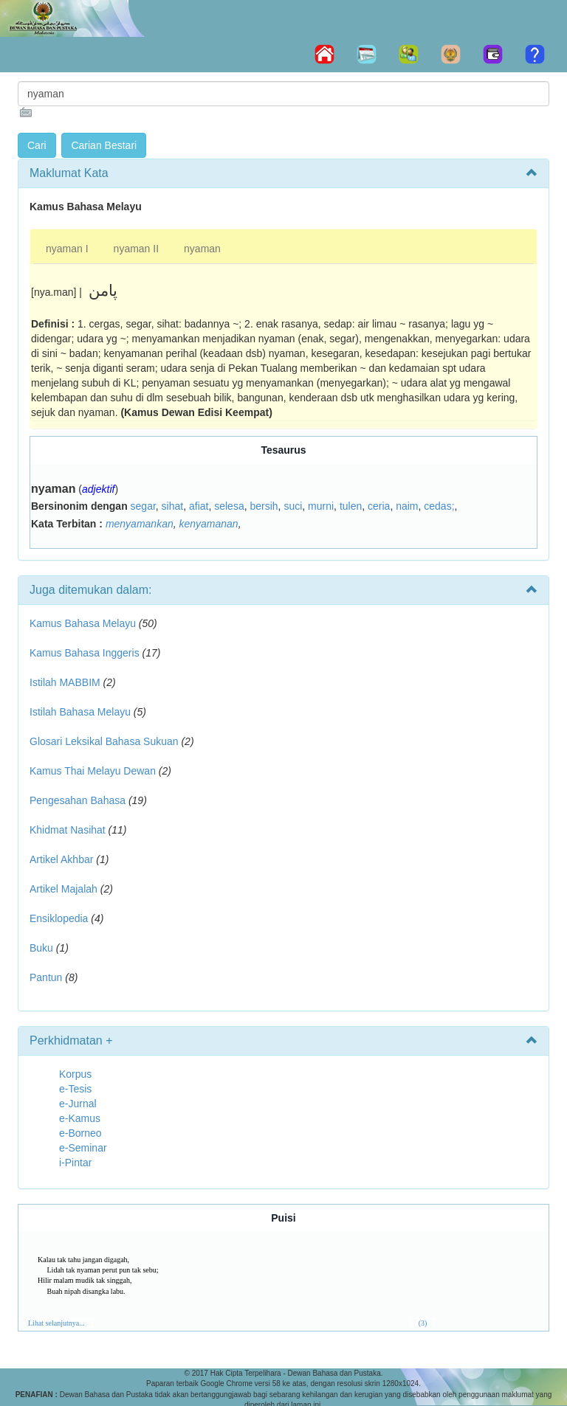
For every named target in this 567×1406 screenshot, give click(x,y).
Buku (41, 948)
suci (293, 506)
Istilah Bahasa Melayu (80, 712)
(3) (423, 1323)
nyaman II (136, 248)
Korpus (75, 1074)
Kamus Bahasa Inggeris (85, 653)
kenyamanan (208, 524)
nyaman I (67, 248)
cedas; (439, 506)
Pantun (46, 977)
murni (321, 506)
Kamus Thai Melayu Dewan (93, 771)
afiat (198, 506)
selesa (229, 506)
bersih (264, 506)
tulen (351, 506)
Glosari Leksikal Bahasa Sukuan (104, 741)
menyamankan (139, 524)
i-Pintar (75, 1162)
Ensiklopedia (59, 918)
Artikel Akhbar (61, 859)
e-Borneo (80, 1133)
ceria (379, 506)
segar (143, 506)
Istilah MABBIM (65, 682)
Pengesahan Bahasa (78, 800)
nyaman (202, 248)
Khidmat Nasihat (68, 830)
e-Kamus (79, 1118)
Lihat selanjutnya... (56, 1323)
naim (407, 506)
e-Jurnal (78, 1103)
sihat (173, 506)
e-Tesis (75, 1089)
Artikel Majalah (63, 889)
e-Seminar (83, 1148)
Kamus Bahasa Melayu (84, 623)
